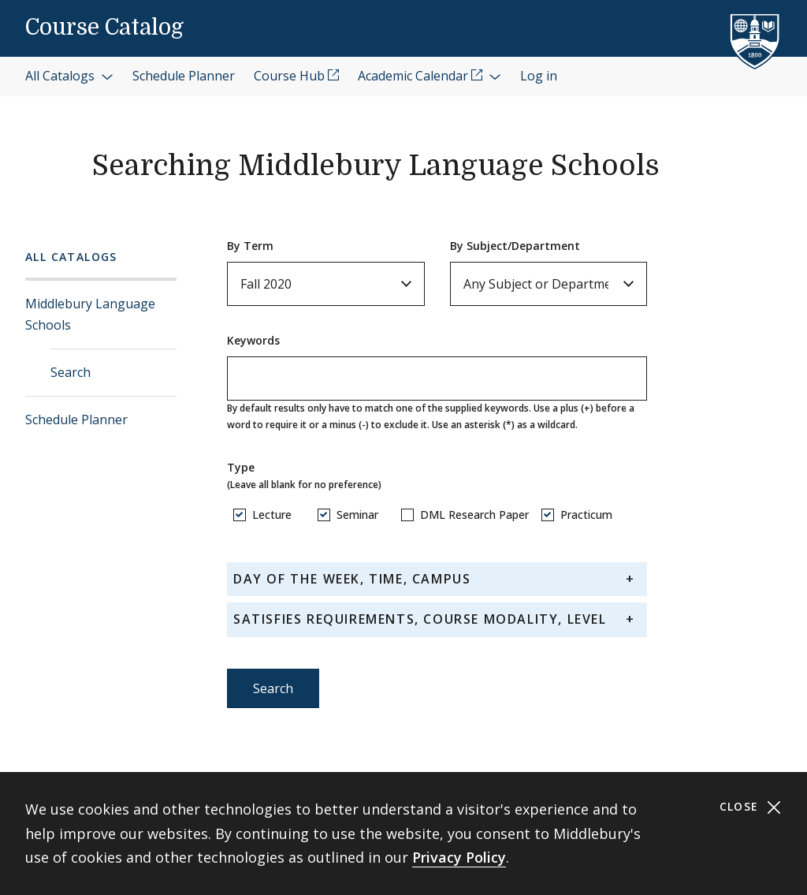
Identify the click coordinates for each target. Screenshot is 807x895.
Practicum (586, 514)
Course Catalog (104, 27)
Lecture (272, 514)
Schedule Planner (76, 419)
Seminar (357, 514)
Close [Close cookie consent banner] (751, 807)
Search (70, 372)
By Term (250, 245)
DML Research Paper (474, 514)
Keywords (253, 340)
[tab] (437, 579)
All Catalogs (71, 256)
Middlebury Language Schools (90, 314)
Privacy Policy (459, 857)
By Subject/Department (515, 245)
